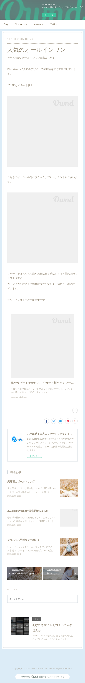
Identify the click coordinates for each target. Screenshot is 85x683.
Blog (6, 24)
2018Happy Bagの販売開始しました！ (29, 510)
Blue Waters (21, 24)
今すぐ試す (48, 15)
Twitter (53, 24)
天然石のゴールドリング (21, 481)
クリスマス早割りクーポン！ (23, 539)
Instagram (38, 24)
